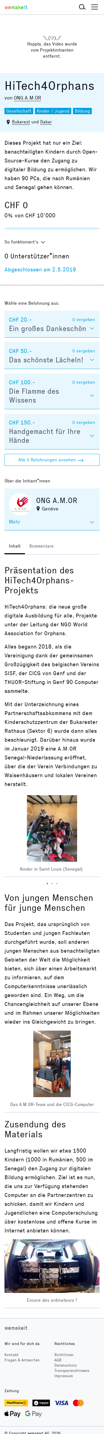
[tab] (14, 546)
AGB (58, 1360)
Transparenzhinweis (71, 1370)
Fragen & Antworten (22, 1360)
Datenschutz (65, 1365)
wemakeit (15, 1327)
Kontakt (11, 1354)
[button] (82, 7)
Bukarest (21, 121)
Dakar (46, 121)
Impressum (63, 1376)
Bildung (82, 111)
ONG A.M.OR (27, 98)
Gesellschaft (18, 111)
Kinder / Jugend (53, 111)
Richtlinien (63, 1354)
